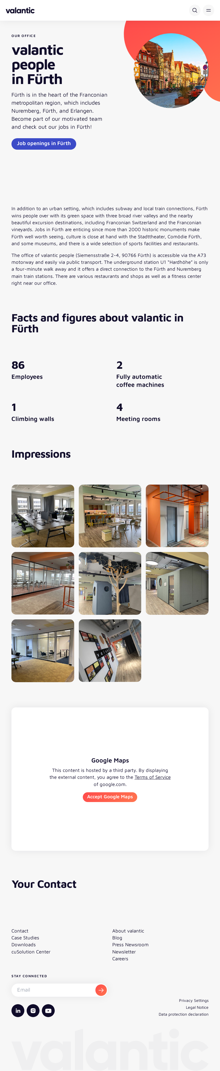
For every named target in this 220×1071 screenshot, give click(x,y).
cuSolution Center (30, 952)
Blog (117, 938)
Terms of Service (153, 777)
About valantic (128, 931)
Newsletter (124, 952)
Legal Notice (197, 1007)
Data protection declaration (184, 1014)
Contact (19, 931)
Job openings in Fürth (44, 143)
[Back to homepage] (20, 10)
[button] (208, 10)
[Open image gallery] (42, 516)
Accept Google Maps (110, 796)
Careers (120, 958)
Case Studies (25, 938)
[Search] (195, 10)
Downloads (23, 944)
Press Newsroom (130, 944)
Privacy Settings (194, 1000)
